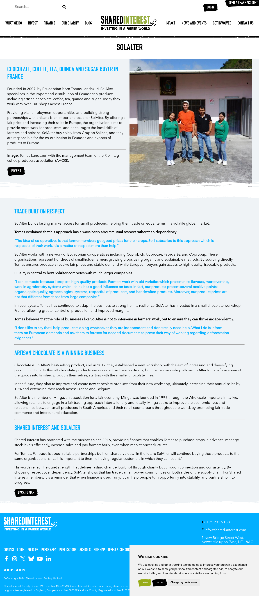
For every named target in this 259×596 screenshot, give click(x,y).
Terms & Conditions (121, 550)
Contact (9, 550)
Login (210, 8)
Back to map (26, 493)
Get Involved (222, 23)
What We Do (13, 23)
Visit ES (20, 570)
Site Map (99, 550)
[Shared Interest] (128, 23)
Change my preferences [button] (184, 582)
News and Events (194, 23)
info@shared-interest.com (223, 530)
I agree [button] (145, 583)
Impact (170, 23)
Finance (49, 23)
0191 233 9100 (215, 522)
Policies (33, 550)
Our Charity (70, 23)
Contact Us (245, 23)
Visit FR (8, 570)
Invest (33, 23)
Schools (85, 550)
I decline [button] (159, 583)
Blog (88, 23)
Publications (67, 550)
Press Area (48, 550)
